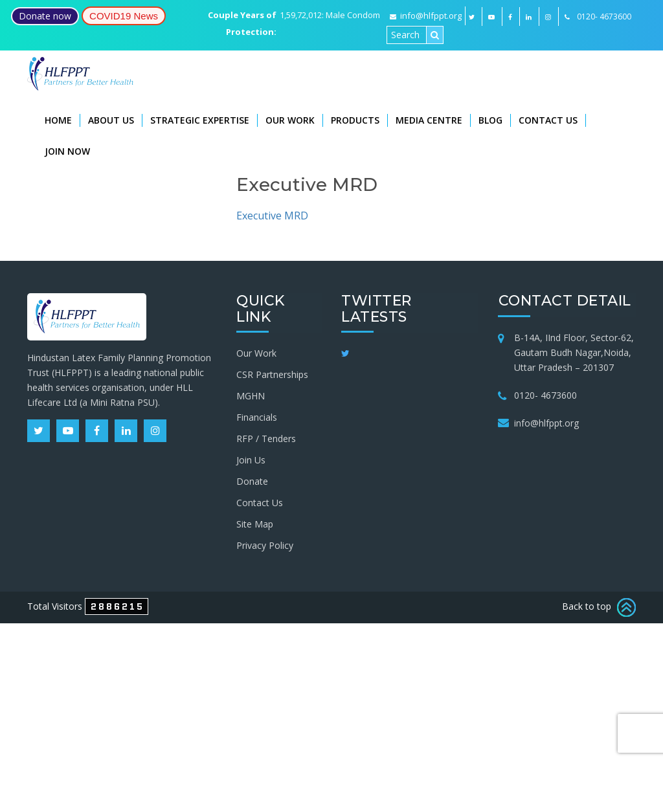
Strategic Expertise (199, 120)
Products (355, 120)
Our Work (290, 120)
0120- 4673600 (545, 394)
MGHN (250, 395)
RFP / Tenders (266, 438)
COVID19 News (123, 15)
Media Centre (429, 120)
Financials (256, 416)
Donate (252, 480)
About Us (111, 120)
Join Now (67, 151)
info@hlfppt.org (426, 15)
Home (58, 120)
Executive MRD (272, 215)
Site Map (254, 523)
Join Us (250, 459)
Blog (490, 120)
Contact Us (548, 120)
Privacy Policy (264, 545)
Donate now (45, 16)
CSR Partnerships (272, 374)
